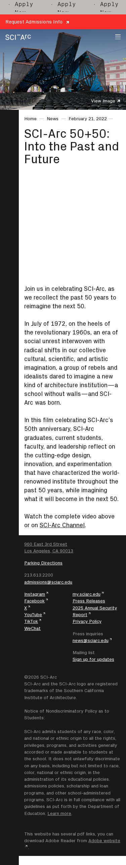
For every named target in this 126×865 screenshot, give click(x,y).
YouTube (33, 614)
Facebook (34, 600)
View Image (103, 100)
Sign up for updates (93, 659)
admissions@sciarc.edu (48, 582)
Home (30, 118)
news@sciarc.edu (91, 640)
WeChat (32, 628)
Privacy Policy (87, 621)
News (52, 118)
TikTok (31, 621)
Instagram (34, 594)
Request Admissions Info (33, 22)
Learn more (59, 813)
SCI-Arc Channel (62, 525)
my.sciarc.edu (86, 594)
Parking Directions (43, 562)
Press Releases (89, 600)
